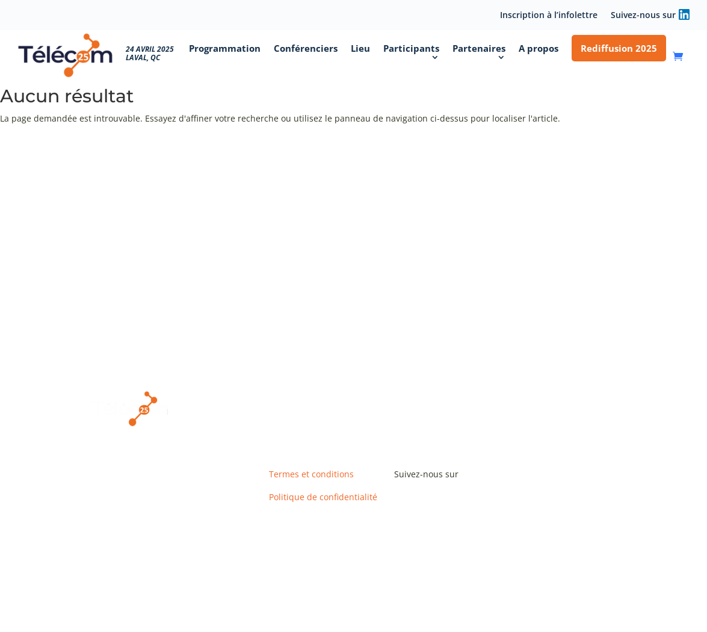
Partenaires (478, 48)
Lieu (360, 48)
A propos (538, 48)
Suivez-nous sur (643, 15)
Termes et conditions (311, 474)
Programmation (225, 48)
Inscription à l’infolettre (548, 15)
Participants (411, 48)
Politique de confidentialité (323, 497)
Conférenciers (306, 48)
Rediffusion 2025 (619, 48)
